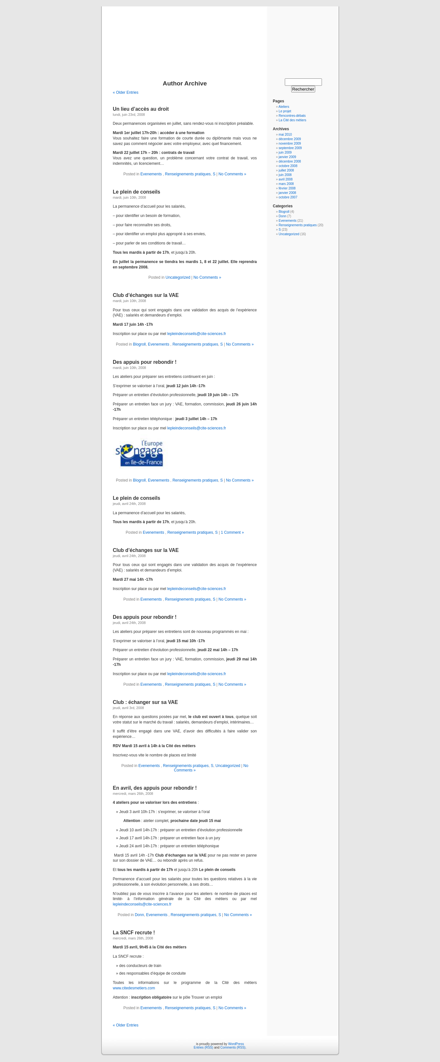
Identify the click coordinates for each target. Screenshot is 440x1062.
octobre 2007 (288, 197)
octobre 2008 (288, 166)
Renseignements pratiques (188, 174)
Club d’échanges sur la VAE (146, 295)
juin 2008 (285, 175)
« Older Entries (126, 92)
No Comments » (232, 174)
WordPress (236, 1044)
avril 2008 (285, 179)
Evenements (151, 174)
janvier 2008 (287, 193)
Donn (139, 915)
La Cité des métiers (292, 120)
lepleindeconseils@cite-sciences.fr (196, 333)
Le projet (285, 111)
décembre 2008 (290, 161)
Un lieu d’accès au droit (141, 109)
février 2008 (287, 188)
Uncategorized (177, 277)
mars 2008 (286, 184)
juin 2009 (285, 152)
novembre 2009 (290, 143)
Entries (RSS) (203, 1047)
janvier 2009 (287, 157)
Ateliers (283, 106)
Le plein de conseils (136, 192)
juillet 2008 (286, 170)
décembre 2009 (290, 139)
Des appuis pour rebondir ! (145, 362)
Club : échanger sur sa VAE (145, 702)
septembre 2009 (290, 148)
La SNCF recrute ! (134, 932)
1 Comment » (232, 532)
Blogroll (139, 344)
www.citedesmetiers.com (134, 988)
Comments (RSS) (232, 1047)
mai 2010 (285, 134)
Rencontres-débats (292, 115)
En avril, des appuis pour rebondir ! (155, 788)
